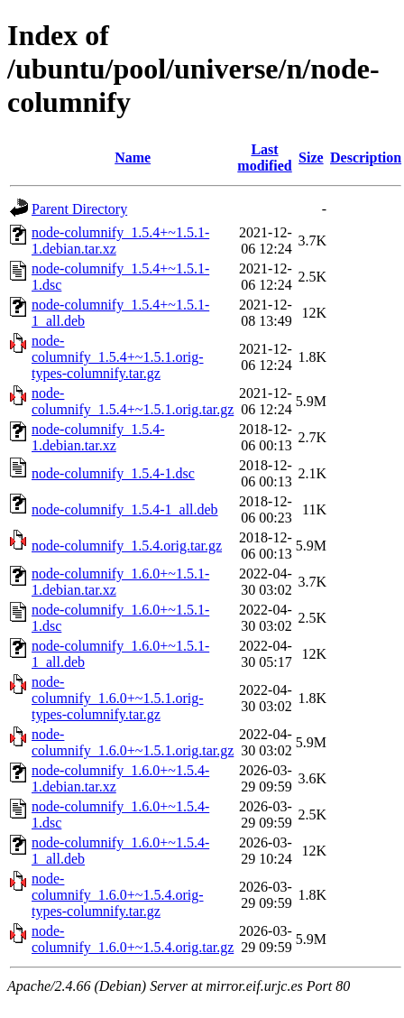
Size (311, 157)
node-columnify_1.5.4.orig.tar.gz (127, 545)
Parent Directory (79, 209)
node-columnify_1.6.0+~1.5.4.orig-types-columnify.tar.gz (118, 895)
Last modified (264, 157)
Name (133, 157)
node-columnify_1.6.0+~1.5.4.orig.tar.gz (133, 939)
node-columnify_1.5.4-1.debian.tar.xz (98, 437)
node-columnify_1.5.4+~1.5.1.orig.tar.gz (133, 401)
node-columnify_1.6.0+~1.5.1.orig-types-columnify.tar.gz (118, 698)
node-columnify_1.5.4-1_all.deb (125, 509)
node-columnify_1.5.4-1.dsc (113, 473)
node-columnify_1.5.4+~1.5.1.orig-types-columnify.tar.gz (118, 357)
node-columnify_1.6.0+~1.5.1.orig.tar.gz (133, 742)
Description (365, 157)
